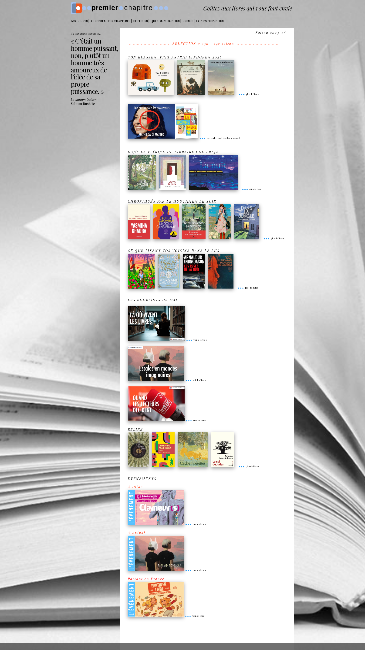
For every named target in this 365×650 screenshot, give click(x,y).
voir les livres (196, 339)
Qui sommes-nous (165, 21)
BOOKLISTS (79, 21)
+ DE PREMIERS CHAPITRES (110, 21)
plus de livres (249, 94)
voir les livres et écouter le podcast (219, 137)
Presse (187, 21)
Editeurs (140, 21)
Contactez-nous (210, 21)
